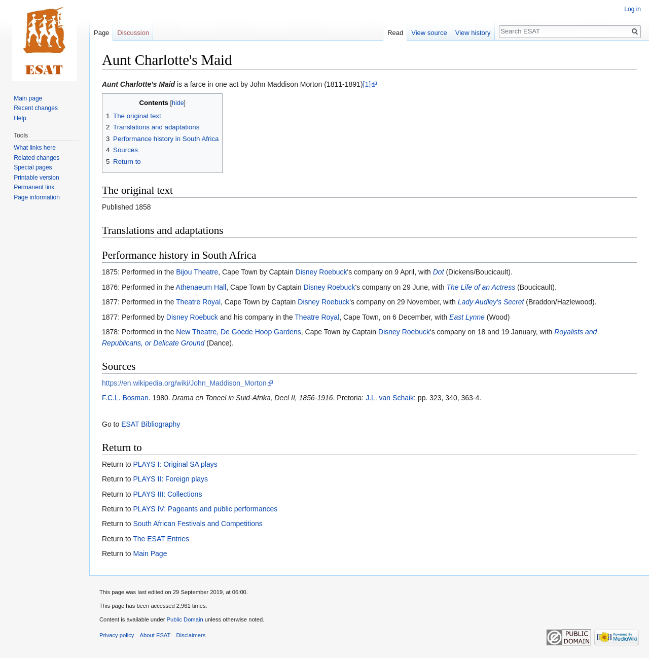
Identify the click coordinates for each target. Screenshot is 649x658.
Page (101, 33)
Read (395, 33)
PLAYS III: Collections (167, 494)
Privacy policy (116, 635)
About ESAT (155, 635)
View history (473, 33)
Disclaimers (191, 635)
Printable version (36, 177)
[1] (367, 84)
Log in (632, 9)
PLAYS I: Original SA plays (175, 464)
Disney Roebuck (321, 272)
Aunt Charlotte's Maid (138, 84)
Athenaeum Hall (201, 287)
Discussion (133, 33)
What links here (35, 147)
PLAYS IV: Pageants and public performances (205, 509)
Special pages (33, 167)
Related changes (36, 157)
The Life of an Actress (481, 287)
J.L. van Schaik (390, 398)
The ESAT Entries (161, 539)
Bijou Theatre (197, 272)
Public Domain (184, 619)
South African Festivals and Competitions (197, 524)
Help (20, 118)
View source (429, 33)
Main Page (150, 553)
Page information (37, 197)
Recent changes (36, 108)
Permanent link (34, 187)
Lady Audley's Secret (491, 302)
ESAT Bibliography (150, 424)
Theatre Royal (198, 302)
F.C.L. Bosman (125, 398)
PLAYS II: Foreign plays (170, 479)
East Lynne (467, 317)
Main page (28, 98)
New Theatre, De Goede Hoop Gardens (238, 332)
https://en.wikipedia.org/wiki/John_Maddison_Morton (184, 383)
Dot (438, 272)
